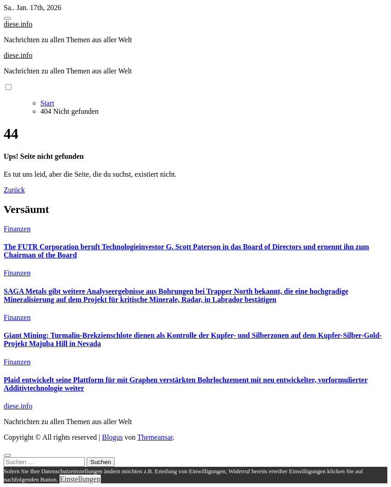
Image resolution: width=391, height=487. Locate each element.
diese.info (18, 24)
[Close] (7, 455)
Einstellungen (80, 479)
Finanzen (17, 229)
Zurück (14, 190)
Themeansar (155, 437)
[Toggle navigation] (7, 18)
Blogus (112, 437)
